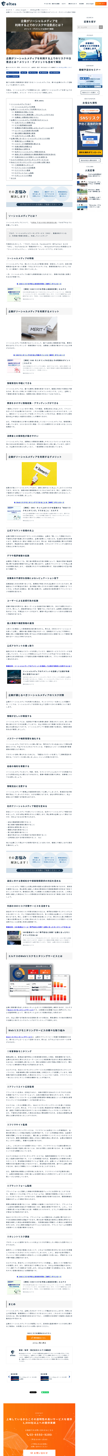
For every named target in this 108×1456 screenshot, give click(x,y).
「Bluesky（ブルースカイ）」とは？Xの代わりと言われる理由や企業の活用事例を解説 (95, 206)
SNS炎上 (33, 72)
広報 (24, 72)
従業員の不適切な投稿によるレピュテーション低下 (34, 128)
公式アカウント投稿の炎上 (25, 122)
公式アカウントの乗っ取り (25, 136)
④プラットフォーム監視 (24, 173)
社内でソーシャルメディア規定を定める (30, 152)
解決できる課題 (55, 3)
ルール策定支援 (13, 76)
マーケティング (13, 72)
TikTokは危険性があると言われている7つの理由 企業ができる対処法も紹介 (95, 175)
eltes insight (90, 3)
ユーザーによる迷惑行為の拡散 (27, 130)
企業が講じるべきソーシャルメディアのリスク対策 (30, 138)
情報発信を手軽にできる (24, 112)
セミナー (64, 3)
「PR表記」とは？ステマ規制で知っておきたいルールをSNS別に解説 (95, 198)
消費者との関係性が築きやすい (27, 117)
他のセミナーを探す (89, 92)
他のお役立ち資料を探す (89, 160)
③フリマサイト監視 (22, 170)
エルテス (9, 10)
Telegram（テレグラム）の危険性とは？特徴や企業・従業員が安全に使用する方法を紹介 (95, 183)
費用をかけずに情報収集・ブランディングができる (34, 115)
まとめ (13, 178)
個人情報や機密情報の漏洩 (25, 133)
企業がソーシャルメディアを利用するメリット (28, 109)
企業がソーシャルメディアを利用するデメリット (29, 120)
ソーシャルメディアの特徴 (25, 107)
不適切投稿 (55, 72)
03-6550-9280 (40, 1435)
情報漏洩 (44, 72)
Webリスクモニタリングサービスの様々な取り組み (30, 162)
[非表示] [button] (41, 100)
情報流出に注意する (22, 149)
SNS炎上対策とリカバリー (39, 10)
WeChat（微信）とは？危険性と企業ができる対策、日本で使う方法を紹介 (95, 190)
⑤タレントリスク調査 (23, 175)
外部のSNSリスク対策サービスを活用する (31, 157)
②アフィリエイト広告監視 (25, 167)
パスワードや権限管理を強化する (27, 144)
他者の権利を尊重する (23, 146)
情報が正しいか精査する (24, 141)
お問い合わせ (101, 3)
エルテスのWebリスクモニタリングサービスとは (30, 160)
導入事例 (81, 3)
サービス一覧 (47, 3)
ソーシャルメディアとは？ (21, 104)
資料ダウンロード (73, 3)
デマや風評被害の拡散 (23, 125)
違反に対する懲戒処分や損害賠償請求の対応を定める (35, 154)
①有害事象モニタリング (24, 165)
